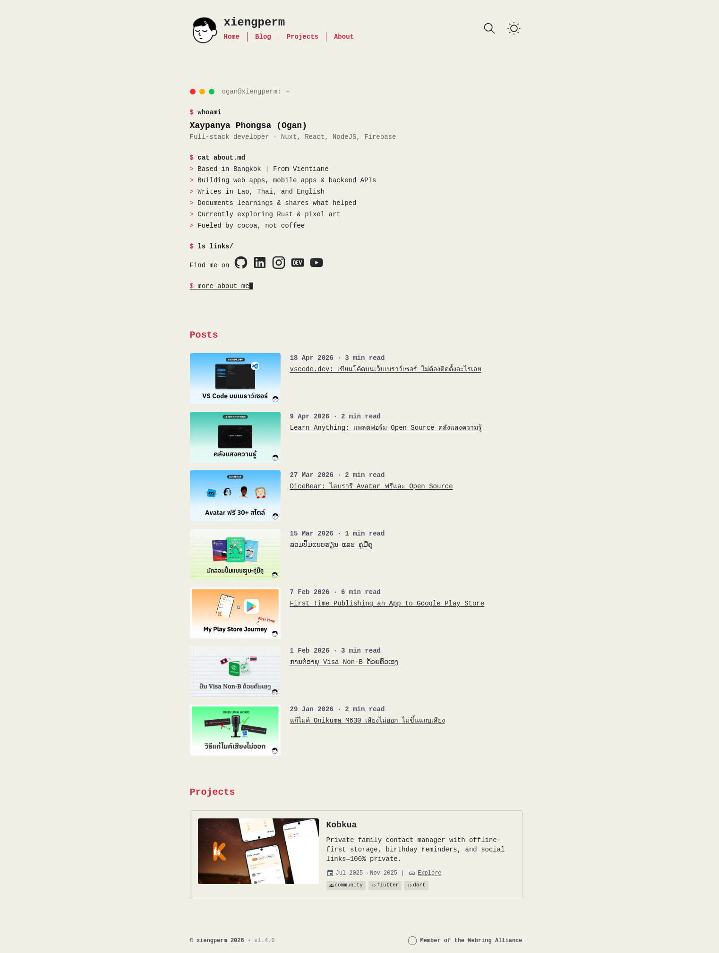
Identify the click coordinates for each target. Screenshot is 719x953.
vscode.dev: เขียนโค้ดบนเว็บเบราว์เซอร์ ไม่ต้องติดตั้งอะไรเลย (385, 369)
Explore (429, 873)
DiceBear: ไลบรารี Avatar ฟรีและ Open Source (371, 486)
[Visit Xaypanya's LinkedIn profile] (259, 262)
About (344, 36)
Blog (263, 36)
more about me (223, 285)
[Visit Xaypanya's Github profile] (240, 262)
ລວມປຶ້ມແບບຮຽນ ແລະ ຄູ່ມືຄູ (331, 544)
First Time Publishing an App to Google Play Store (387, 603)
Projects (302, 36)
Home (232, 36)
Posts (204, 335)
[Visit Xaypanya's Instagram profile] (278, 262)
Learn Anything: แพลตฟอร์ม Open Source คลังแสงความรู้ (386, 427)
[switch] (513, 28)
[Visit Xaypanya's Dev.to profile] (297, 262)
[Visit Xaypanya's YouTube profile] (316, 262)
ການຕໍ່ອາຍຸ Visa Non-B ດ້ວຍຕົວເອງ (344, 661)
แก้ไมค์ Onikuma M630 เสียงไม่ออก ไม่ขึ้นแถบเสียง (367, 720)
